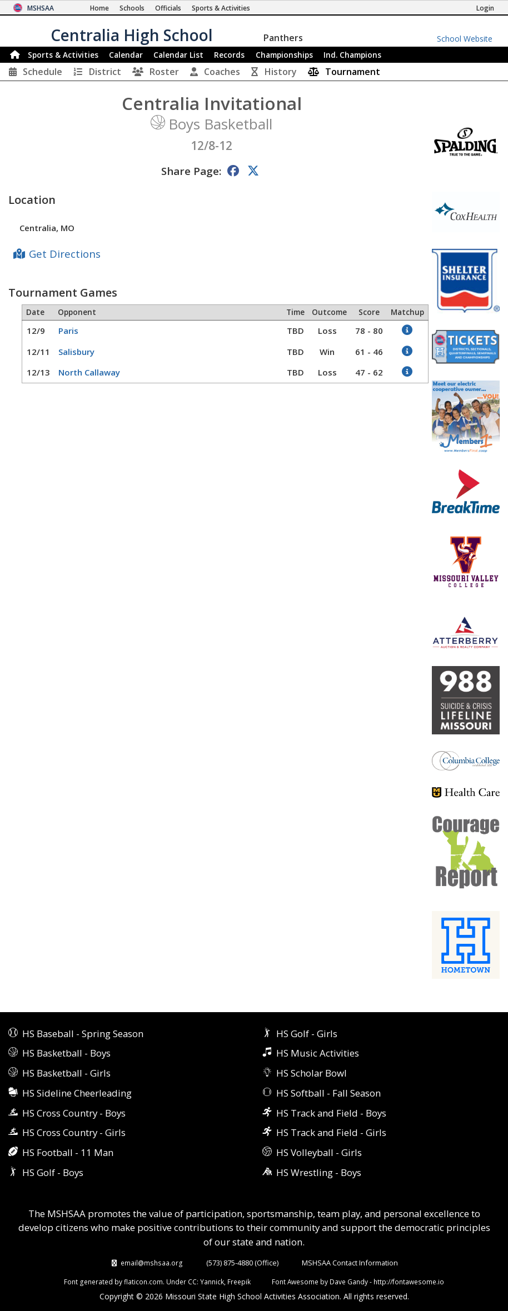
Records (229, 54)
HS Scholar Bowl (311, 1073)
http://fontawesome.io (408, 1281)
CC (192, 1281)
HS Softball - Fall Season (328, 1093)
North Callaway (89, 372)
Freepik (239, 1281)
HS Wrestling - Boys (318, 1172)
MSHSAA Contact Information (350, 1263)
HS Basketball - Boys (66, 1053)
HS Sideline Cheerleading (77, 1093)
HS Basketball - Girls (66, 1073)
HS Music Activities (317, 1053)
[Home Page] (99, 8)
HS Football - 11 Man (67, 1152)
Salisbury (76, 351)
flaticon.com (143, 1281)
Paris (68, 330)
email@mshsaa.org (152, 1262)
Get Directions (65, 254)
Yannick (212, 1281)
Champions (352, 54)
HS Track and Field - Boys (331, 1113)
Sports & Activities (63, 54)
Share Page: (191, 171)
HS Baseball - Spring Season (82, 1033)
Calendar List (178, 54)
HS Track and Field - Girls (331, 1132)
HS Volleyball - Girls (319, 1152)
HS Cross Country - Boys (74, 1113)
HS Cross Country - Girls (74, 1132)
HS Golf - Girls (306, 1033)
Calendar (126, 54)
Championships (284, 54)
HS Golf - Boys (52, 1172)
